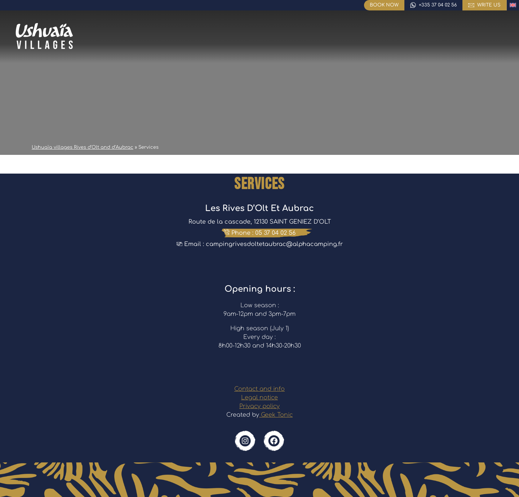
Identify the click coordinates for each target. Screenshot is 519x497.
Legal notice (259, 397)
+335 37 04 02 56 (438, 5)
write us (489, 5)
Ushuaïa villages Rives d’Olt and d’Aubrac (82, 147)
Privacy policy (259, 406)
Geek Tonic (276, 415)
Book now (384, 5)
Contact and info (259, 389)
